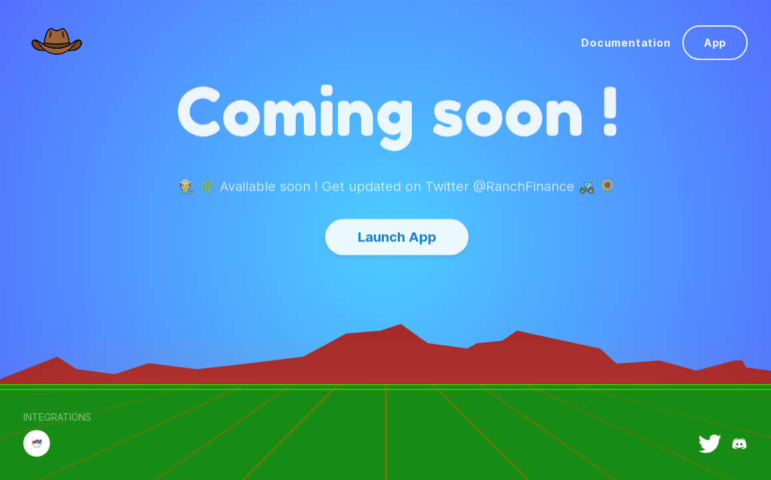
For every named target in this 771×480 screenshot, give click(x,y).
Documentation (625, 42)
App (715, 42)
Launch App (397, 222)
